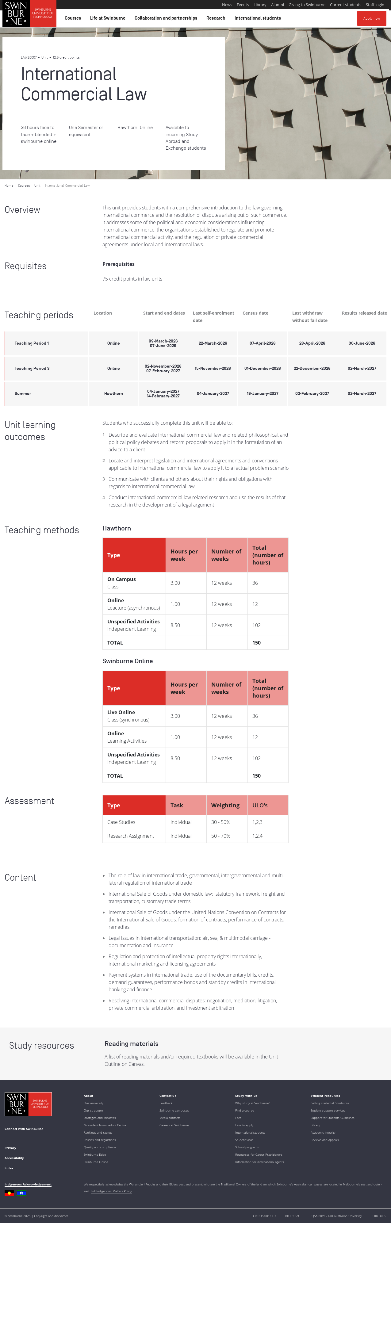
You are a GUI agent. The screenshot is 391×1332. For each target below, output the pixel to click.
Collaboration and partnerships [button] (167, 19)
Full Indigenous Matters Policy (111, 1191)
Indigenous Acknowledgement (28, 1184)
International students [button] (259, 19)
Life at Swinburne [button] (108, 19)
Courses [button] (74, 19)
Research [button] (216, 19)
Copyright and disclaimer (51, 1216)
